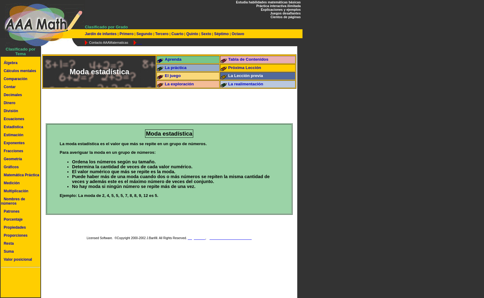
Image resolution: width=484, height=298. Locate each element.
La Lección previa (245, 75)
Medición (12, 183)
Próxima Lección (244, 67)
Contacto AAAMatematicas (108, 42)
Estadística (13, 127)
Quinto (192, 34)
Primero (127, 34)
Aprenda (173, 59)
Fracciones (13, 151)
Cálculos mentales (20, 71)
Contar (10, 87)
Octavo (237, 34)
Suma (9, 251)
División (11, 111)
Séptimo (221, 34)
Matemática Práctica (21, 175)
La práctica (175, 67)
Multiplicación (16, 191)
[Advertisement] (19, 283)
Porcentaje (13, 219)
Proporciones (15, 235)
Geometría (13, 159)
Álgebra (11, 63)
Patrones (11, 211)
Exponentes (14, 143)
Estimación (13, 135)
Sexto (206, 34)
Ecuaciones (14, 119)
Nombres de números (13, 201)
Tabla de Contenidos (248, 59)
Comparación (15, 79)
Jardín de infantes (101, 34)
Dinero (9, 103)
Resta (9, 243)
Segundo (144, 34)
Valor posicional (18, 259)
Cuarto (177, 34)
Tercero (161, 34)
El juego (173, 75)
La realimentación (245, 84)
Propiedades (15, 227)
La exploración (179, 84)
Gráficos (11, 167)
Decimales (13, 95)
